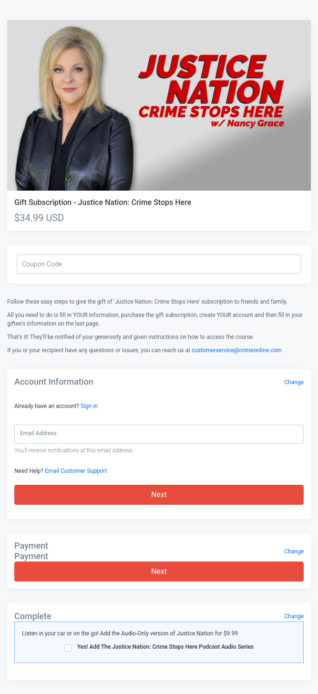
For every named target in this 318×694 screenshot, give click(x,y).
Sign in (89, 406)
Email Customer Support (76, 471)
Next (159, 494)
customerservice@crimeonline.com (237, 350)
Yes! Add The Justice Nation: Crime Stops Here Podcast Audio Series (159, 647)
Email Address (38, 433)
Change (294, 382)
